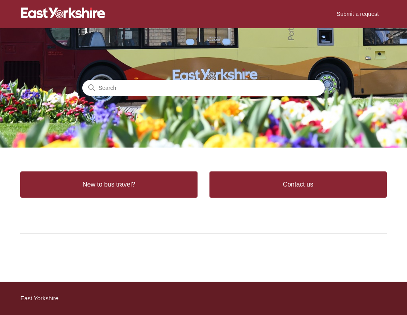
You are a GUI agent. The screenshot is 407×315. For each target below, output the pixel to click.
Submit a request (358, 14)
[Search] (203, 88)
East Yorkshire (39, 298)
